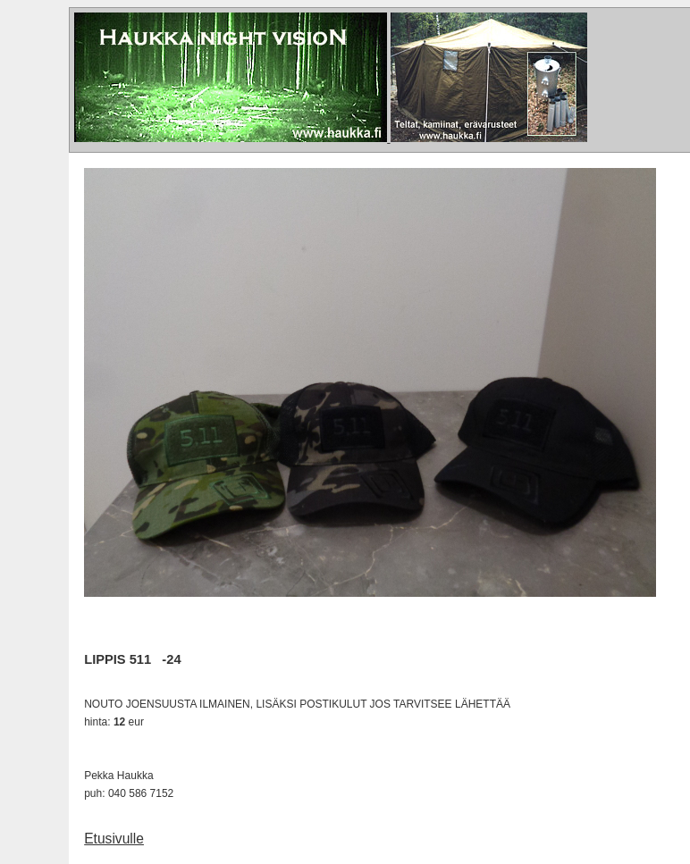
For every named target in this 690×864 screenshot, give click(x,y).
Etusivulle (114, 838)
